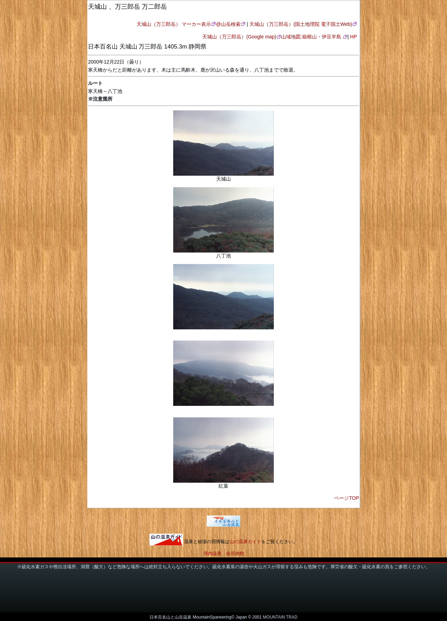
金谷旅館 (235, 553)
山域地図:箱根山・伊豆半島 (312, 36)
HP (353, 36)
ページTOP (346, 498)
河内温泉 (212, 553)
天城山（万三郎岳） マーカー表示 (174, 24)
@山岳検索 (228, 24)
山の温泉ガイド (245, 542)
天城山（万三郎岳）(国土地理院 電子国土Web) (300, 24)
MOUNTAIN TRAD (280, 617)
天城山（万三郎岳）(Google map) (239, 36)
